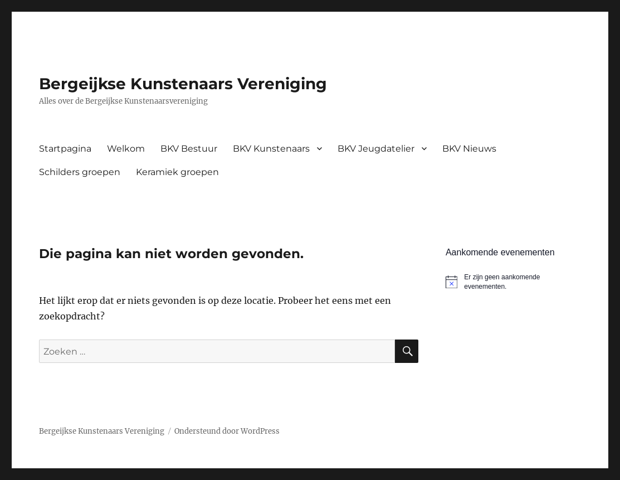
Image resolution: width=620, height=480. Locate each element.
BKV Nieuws (469, 148)
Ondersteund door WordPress (227, 431)
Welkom (126, 148)
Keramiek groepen (177, 172)
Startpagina (65, 148)
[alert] (513, 282)
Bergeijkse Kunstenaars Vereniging (183, 83)
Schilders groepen (79, 172)
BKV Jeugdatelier (376, 148)
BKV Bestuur (188, 148)
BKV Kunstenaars (271, 148)
